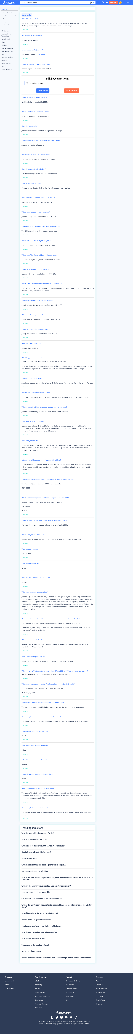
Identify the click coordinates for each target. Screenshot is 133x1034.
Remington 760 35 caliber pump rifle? (36, 892)
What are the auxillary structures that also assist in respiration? (46, 886)
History (3, 42)
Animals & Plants (7, 13)
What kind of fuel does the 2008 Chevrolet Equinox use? (43, 846)
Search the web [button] (43, 90)
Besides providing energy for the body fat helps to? (41, 926)
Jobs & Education (7, 48)
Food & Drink (5, 39)
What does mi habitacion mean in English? (38, 833)
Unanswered (9, 989)
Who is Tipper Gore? (29, 858)
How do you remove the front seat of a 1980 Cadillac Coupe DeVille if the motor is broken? (56, 958)
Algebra (38, 981)
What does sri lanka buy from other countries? (39, 932)
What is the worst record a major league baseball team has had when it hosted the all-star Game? (57, 906)
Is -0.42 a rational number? (32, 951)
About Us (99, 981)
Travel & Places (6, 69)
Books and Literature (8, 25)
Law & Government (7, 51)
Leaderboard (9, 981)
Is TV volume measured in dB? (33, 939)
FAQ (67, 1000)
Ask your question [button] (72, 90)
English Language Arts (42, 996)
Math (3, 54)
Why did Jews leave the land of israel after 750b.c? (41, 913)
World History (40, 992)
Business (4, 28)
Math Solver (70, 996)
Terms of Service (101, 989)
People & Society (7, 57)
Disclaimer (99, 996)
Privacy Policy (100, 992)
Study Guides (70, 992)
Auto (3, 19)
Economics (38, 1008)
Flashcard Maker (71, 989)
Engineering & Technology (6, 35)
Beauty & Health (6, 22)
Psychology (39, 1000)
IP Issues (99, 1004)
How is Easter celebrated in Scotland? (36, 852)
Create (113, 2)
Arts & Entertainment (8, 16)
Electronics (5, 31)
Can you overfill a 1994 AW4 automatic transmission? (42, 898)
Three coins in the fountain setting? (35, 945)
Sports (3, 66)
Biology (37, 989)
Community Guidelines (73, 981)
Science (4, 60)
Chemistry (38, 985)
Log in (128, 2)
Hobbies (4, 45)
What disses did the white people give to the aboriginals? (44, 865)
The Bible (41, 54)
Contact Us (99, 985)
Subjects (4, 9)
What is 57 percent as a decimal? (34, 839)
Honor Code (70, 985)
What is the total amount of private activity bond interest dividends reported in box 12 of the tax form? (57, 878)
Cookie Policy (100, 1000)
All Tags (7, 985)
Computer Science (41, 1004)
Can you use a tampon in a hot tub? (35, 871)
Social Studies (6, 63)
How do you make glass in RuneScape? (36, 920)
